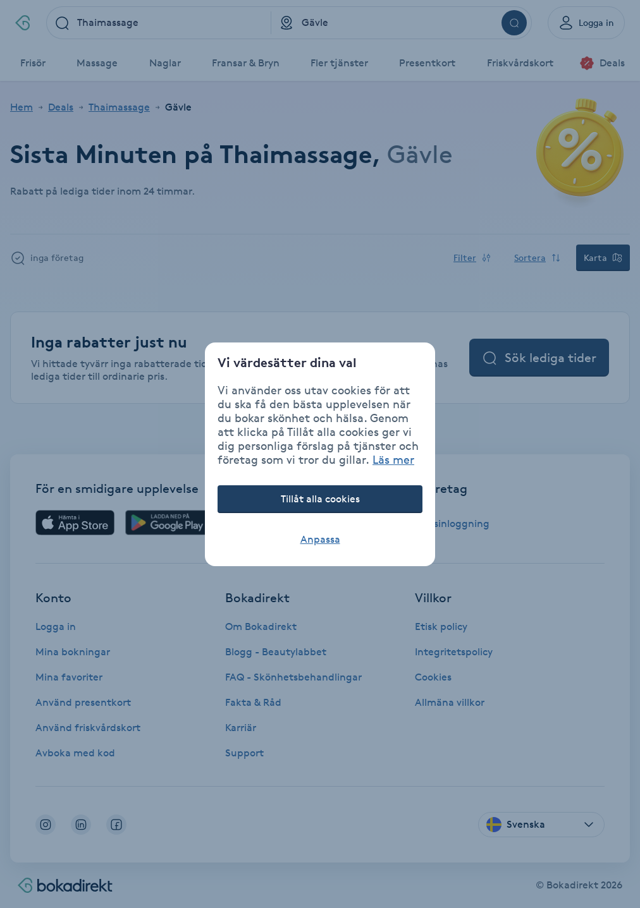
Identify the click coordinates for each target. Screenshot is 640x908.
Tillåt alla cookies (320, 499)
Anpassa (320, 539)
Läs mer (393, 459)
